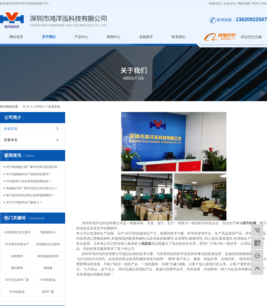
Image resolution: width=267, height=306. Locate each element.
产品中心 (81, 37)
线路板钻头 (48, 232)
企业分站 (229, 3)
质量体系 (11, 140)
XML (264, 3)
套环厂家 (48, 291)
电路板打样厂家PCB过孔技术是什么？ (31, 188)
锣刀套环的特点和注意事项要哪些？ (30, 195)
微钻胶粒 (17, 268)
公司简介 (39, 106)
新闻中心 (113, 37)
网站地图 (244, 3)
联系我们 (178, 37)
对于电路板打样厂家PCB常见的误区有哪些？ (34, 167)
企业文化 (11, 128)
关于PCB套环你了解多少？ (24, 202)
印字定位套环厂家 (17, 279)
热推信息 (215, 3)
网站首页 (16, 37)
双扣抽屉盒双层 (48, 256)
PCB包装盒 (48, 279)
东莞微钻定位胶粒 (48, 244)
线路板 (48, 268)
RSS (255, 3)
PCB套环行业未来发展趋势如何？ (28, 181)
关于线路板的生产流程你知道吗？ (28, 174)
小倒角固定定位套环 (17, 232)
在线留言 (146, 37)
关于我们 (49, 37)
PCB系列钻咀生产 (17, 244)
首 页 (26, 106)
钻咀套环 (17, 256)
